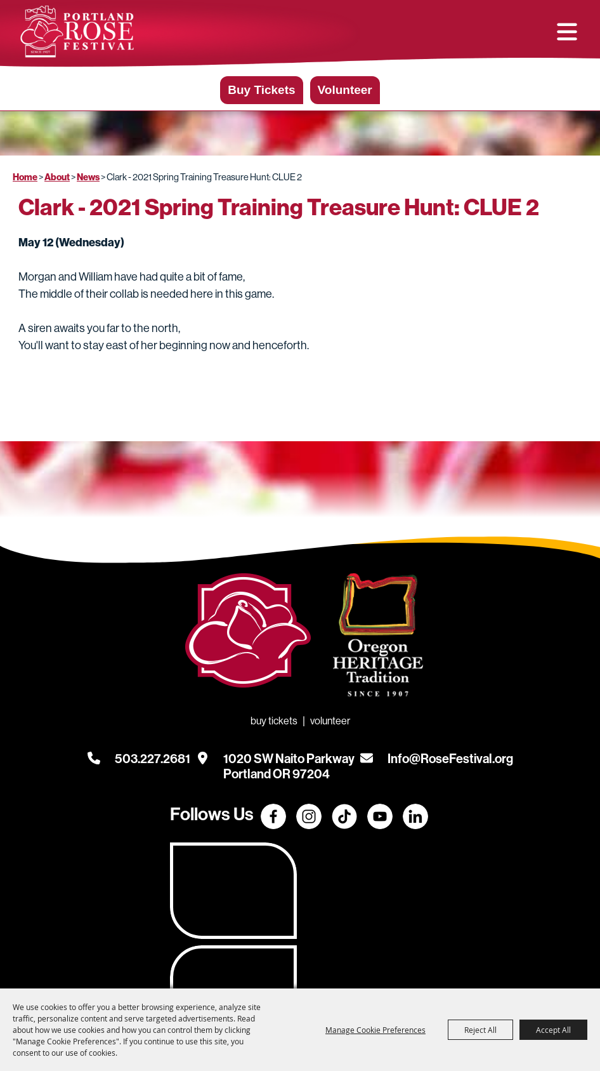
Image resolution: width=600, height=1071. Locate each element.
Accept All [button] (553, 1030)
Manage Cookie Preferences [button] (375, 1030)
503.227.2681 (152, 761)
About (57, 180)
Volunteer (345, 92)
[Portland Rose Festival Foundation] (79, 32)
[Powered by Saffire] (573, 977)
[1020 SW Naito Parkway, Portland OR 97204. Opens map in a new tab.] (289, 761)
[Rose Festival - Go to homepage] (248, 636)
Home (25, 180)
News (88, 180)
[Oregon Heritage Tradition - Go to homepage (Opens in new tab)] (374, 640)
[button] (567, 32)
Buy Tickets (261, 92)
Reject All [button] (480, 1030)
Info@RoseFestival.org (450, 761)
